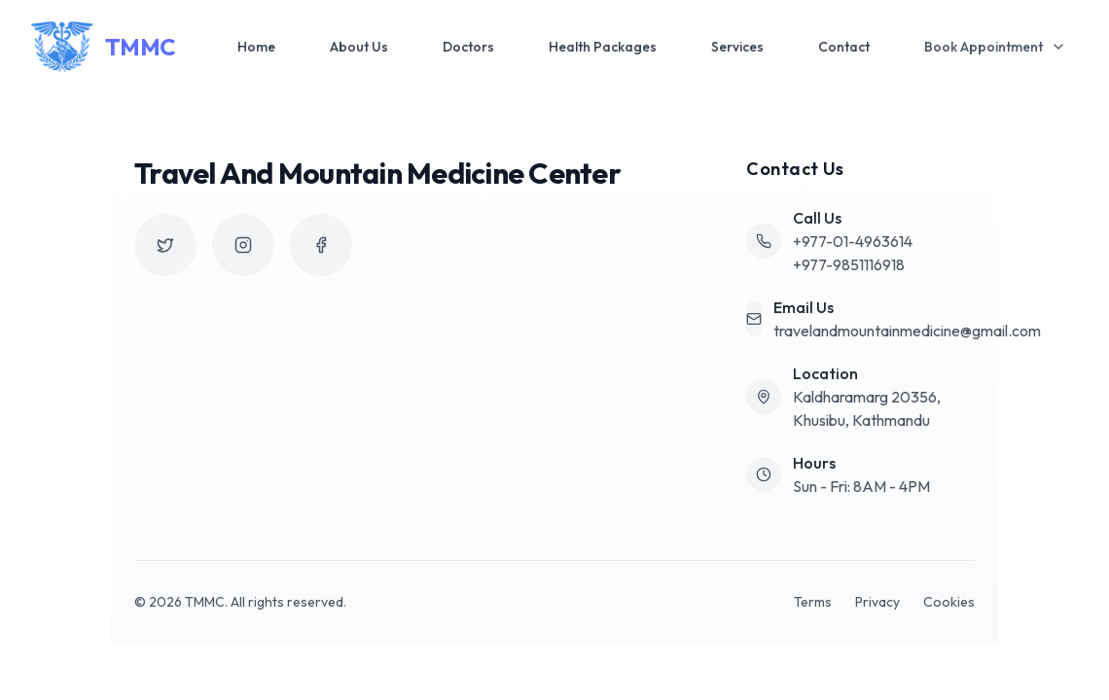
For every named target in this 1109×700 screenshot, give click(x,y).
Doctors (468, 46)
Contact (844, 46)
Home (256, 46)
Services (737, 46)
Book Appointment (995, 46)
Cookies (949, 602)
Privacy (877, 602)
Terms (813, 602)
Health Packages (603, 46)
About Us (359, 46)
